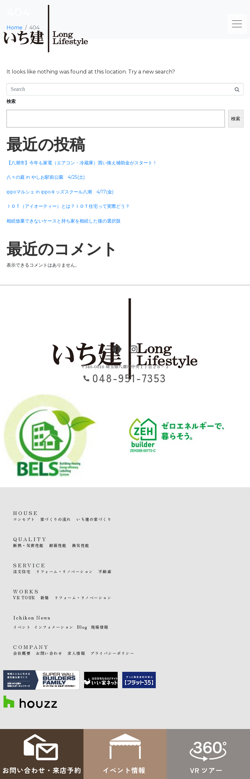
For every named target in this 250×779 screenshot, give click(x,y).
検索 (11, 101)
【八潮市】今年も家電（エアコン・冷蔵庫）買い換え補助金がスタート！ (82, 163)
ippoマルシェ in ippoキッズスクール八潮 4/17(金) (60, 192)
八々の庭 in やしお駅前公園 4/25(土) (46, 177)
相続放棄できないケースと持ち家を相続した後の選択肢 (64, 221)
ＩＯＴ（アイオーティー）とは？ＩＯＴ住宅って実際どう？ (68, 206)
